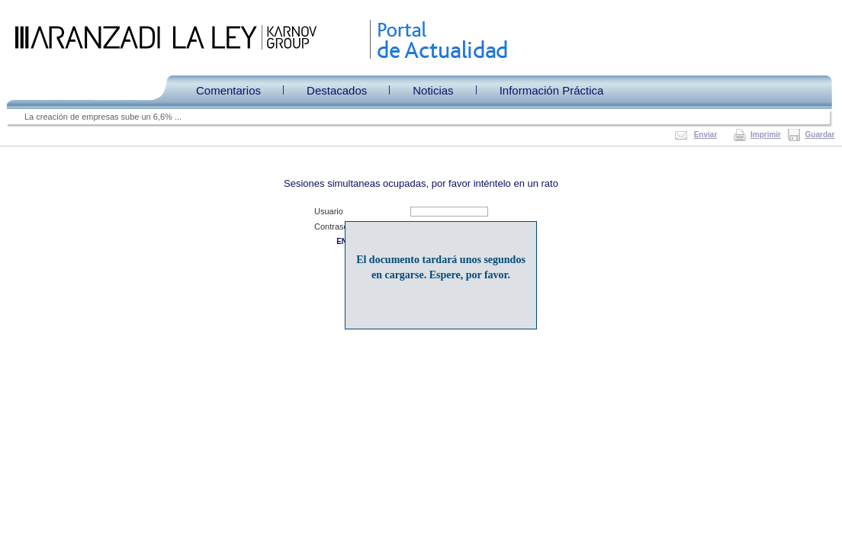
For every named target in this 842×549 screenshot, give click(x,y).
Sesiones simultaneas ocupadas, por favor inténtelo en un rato (421, 183)
